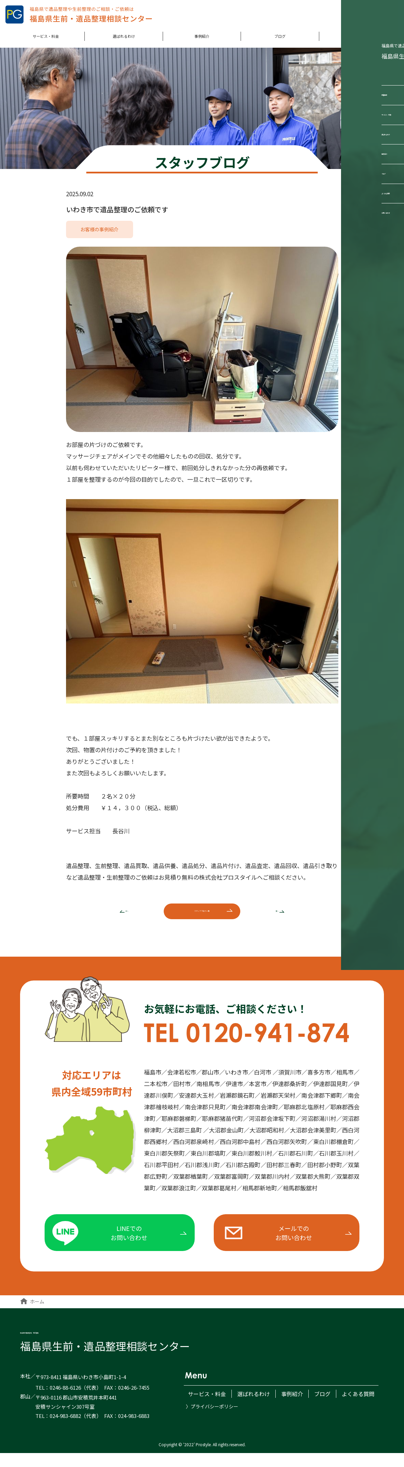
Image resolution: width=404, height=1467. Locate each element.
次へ (288, 915)
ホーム (32, 1315)
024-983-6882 (65, 1429)
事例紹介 (201, 41)
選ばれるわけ (124, 41)
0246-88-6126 (65, 1401)
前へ (115, 915)
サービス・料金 (46, 41)
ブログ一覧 (202, 915)
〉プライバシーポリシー (212, 1418)
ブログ (280, 41)
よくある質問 (358, 41)
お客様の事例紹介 (99, 231)
